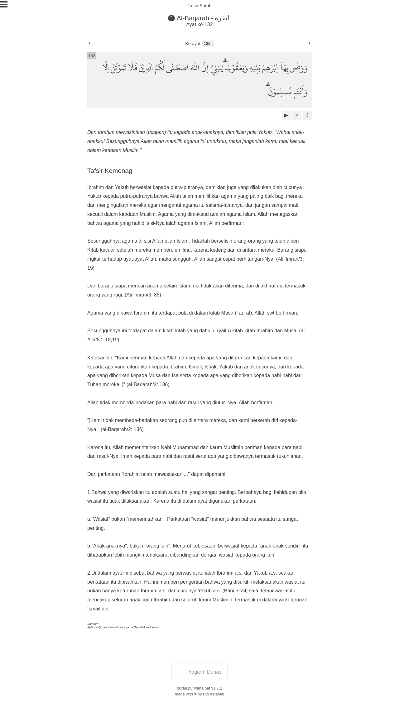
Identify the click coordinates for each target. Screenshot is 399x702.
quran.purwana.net (193, 688)
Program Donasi (199, 672)
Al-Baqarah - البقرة (204, 17)
